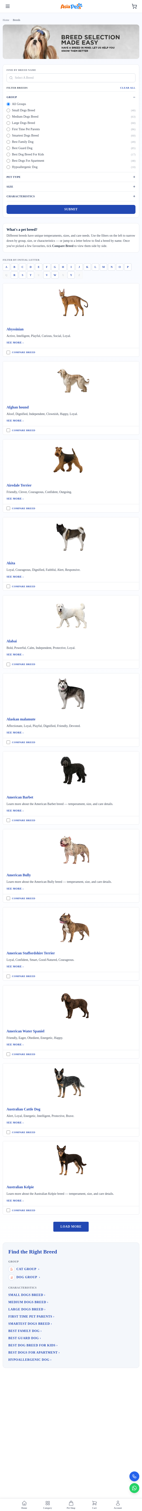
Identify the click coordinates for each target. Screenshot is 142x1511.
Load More (71, 1226)
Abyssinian (15, 329)
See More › (15, 342)
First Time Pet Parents (31, 1316)
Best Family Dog (25, 1331)
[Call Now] (134, 1476)
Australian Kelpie (20, 1187)
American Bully (19, 875)
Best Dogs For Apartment (34, 1352)
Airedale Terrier (19, 485)
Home (6, 20)
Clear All (127, 87)
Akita (11, 563)
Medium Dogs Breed (28, 1302)
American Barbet (20, 797)
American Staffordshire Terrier (31, 953)
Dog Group (24, 1277)
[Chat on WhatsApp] (134, 1488)
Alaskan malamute (21, 719)
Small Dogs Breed (26, 1295)
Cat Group (23, 1269)
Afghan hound (18, 407)
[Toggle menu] (8, 6)
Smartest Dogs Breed (30, 1323)
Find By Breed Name (21, 70)
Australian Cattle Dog (23, 1109)
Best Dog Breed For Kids (33, 1345)
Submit (71, 209)
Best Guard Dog (24, 1338)
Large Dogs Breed (26, 1309)
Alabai (12, 641)
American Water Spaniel (25, 1031)
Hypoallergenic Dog (30, 1359)
